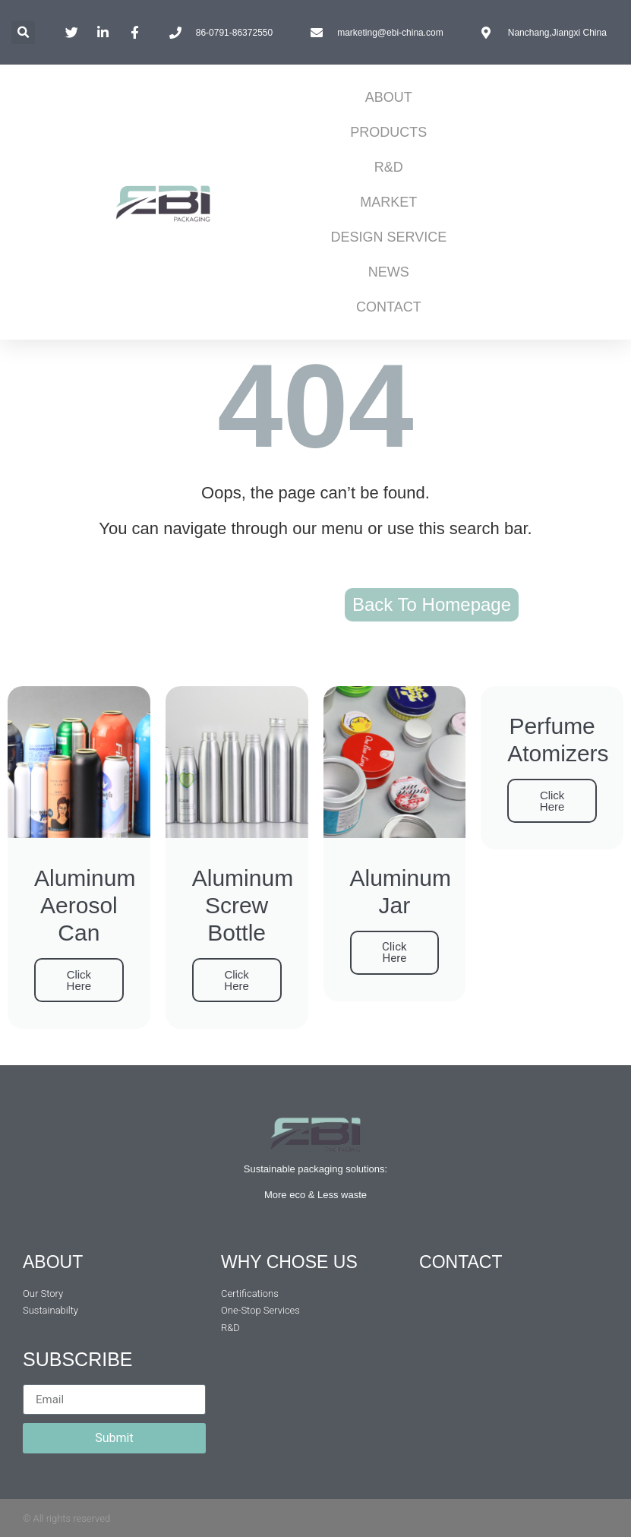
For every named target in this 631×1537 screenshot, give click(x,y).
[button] (23, 32)
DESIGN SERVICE (389, 237)
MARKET (388, 202)
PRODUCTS (388, 132)
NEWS (388, 272)
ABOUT (388, 97)
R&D (388, 167)
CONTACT (388, 307)
